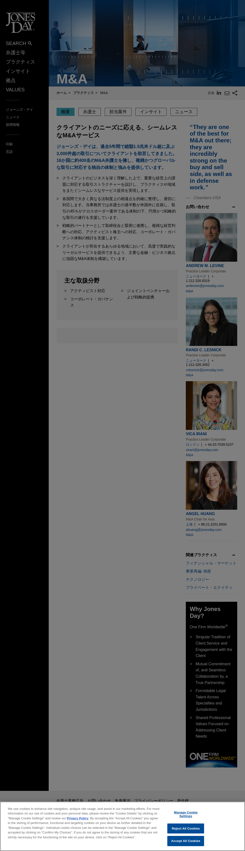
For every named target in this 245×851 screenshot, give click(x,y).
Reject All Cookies (186, 832)
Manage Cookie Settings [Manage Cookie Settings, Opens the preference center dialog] (186, 818)
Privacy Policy (77, 822)
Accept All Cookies (185, 845)
